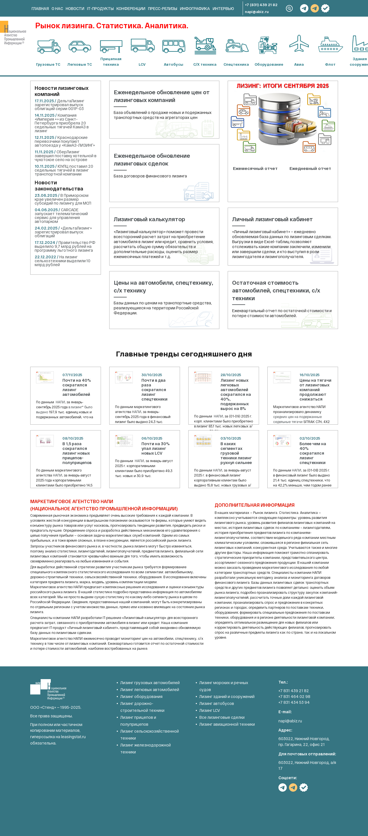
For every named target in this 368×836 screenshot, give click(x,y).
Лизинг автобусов (216, 703)
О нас (57, 8)
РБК (325, 8)
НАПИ (60, 402)
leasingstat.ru (73, 736)
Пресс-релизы (162, 8)
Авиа (299, 64)
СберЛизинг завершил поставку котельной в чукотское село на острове (66, 155)
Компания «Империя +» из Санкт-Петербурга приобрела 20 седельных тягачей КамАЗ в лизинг (62, 123)
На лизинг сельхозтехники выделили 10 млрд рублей (62, 260)
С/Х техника (204, 64)
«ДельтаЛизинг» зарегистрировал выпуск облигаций (63, 232)
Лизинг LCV (209, 710)
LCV (142, 64)
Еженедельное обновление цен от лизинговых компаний (162, 96)
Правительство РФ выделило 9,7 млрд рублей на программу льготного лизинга (65, 246)
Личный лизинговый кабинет (272, 219)
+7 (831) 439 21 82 (261, 4)
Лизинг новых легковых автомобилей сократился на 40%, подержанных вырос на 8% (235, 394)
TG (304, 8)
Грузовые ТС (48, 64)
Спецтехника (236, 64)
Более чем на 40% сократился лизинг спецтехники (313, 453)
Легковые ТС (79, 64)
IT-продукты (100, 8)
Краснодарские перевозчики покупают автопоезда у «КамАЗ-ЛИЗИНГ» (65, 141)
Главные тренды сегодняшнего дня (184, 353)
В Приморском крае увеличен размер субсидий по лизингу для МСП (63, 199)
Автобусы (173, 64)
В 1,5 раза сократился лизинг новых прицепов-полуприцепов (77, 453)
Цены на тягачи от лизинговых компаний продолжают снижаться (315, 389)
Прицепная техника (110, 62)
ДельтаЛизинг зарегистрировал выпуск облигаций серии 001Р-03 (59, 104)
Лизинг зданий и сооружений (227, 696)
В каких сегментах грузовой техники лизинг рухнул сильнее (236, 453)
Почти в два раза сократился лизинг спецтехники (154, 389)
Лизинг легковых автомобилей (149, 689)
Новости (75, 8)
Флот (330, 64)
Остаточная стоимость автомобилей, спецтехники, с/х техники (276, 290)
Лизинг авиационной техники (227, 724)
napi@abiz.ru (257, 11)
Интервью (223, 8)
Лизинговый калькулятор (149, 219)
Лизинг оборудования (141, 696)
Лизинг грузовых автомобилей (150, 682)
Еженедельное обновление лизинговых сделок (152, 159)
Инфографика (195, 8)
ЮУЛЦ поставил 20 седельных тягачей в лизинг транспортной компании (64, 170)
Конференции (130, 8)
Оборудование (268, 64)
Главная (40, 8)
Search (289, 8)
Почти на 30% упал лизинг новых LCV (155, 448)
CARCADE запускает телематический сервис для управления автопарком (61, 215)
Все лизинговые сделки (222, 717)
